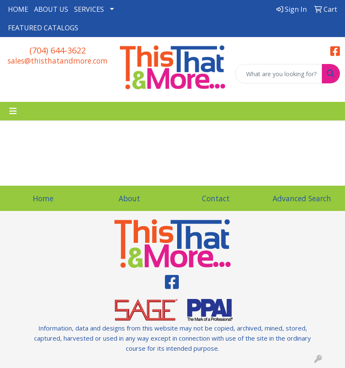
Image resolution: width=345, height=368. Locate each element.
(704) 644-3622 (57, 50)
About (129, 198)
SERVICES (89, 9)
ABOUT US (51, 9)
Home (43, 198)
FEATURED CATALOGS (43, 27)
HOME (18, 9)
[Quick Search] (278, 73)
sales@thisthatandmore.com (58, 61)
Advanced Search (302, 198)
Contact (216, 198)
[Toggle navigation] (13, 111)
